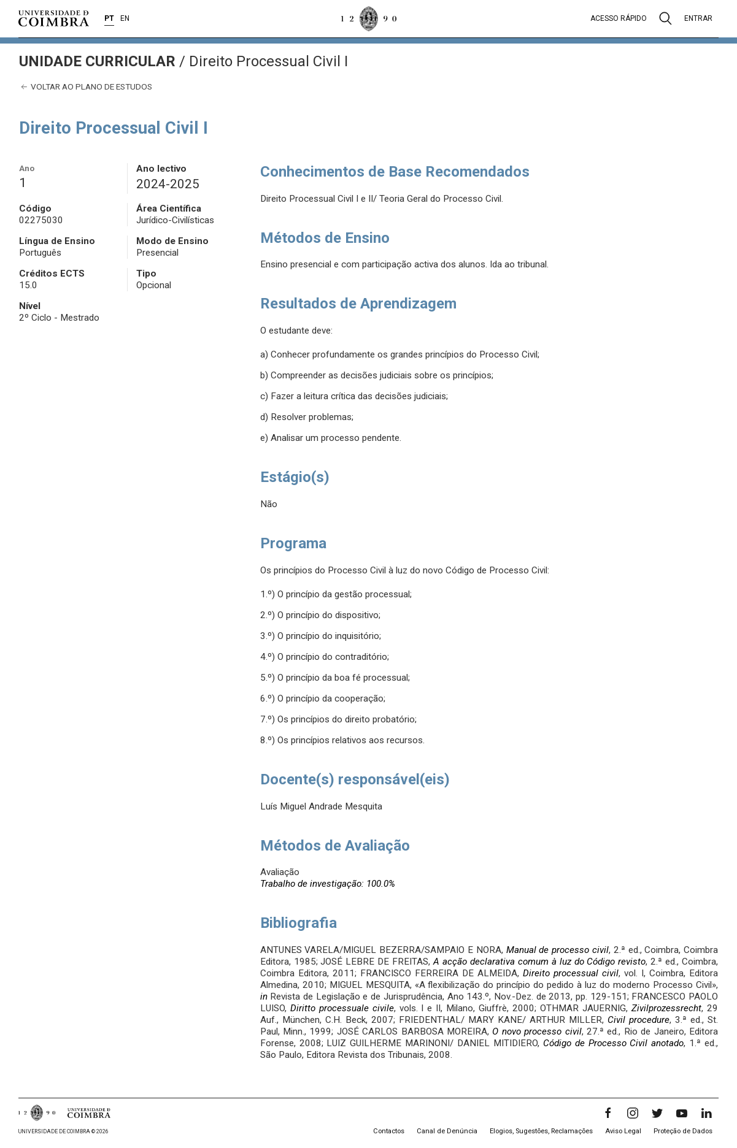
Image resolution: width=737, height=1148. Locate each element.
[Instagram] (632, 1113)
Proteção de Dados (683, 1131)
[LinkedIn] (706, 1113)
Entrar (698, 18)
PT (109, 18)
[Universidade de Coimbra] (53, 18)
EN (124, 18)
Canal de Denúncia (447, 1131)
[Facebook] (608, 1113)
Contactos (388, 1131)
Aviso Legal (623, 1131)
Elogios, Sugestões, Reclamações (541, 1131)
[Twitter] (657, 1113)
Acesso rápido (618, 18)
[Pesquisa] (665, 18)
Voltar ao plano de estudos (85, 87)
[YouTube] (681, 1113)
